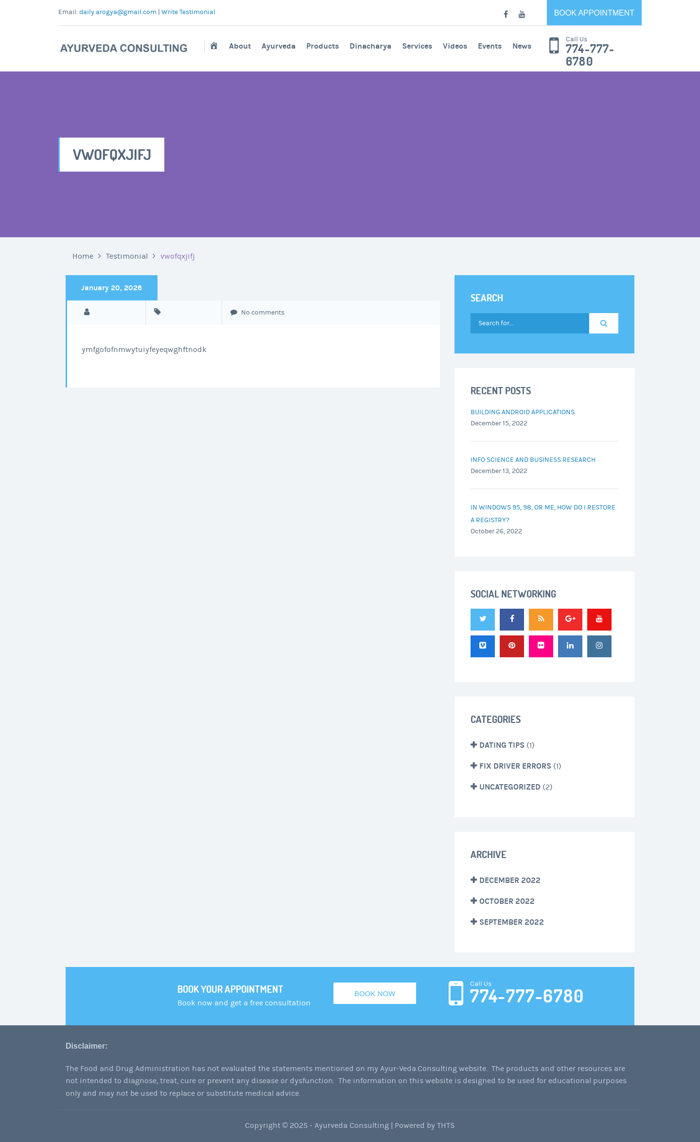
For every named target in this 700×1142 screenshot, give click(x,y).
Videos (455, 46)
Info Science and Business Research (533, 460)
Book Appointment (594, 13)
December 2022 (510, 880)
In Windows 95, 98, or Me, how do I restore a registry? (543, 514)
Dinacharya (370, 46)
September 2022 (511, 922)
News (521, 46)
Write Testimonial (188, 12)
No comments (257, 312)
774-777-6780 (590, 55)
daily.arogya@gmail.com (118, 12)
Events (490, 46)
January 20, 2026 (111, 287)
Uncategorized (510, 786)
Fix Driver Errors (515, 766)
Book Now (374, 993)
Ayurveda (279, 46)
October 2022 (507, 901)
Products (322, 46)
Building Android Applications (523, 412)
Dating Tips (502, 745)
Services (417, 46)
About (240, 46)
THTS (446, 1125)
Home (82, 256)
